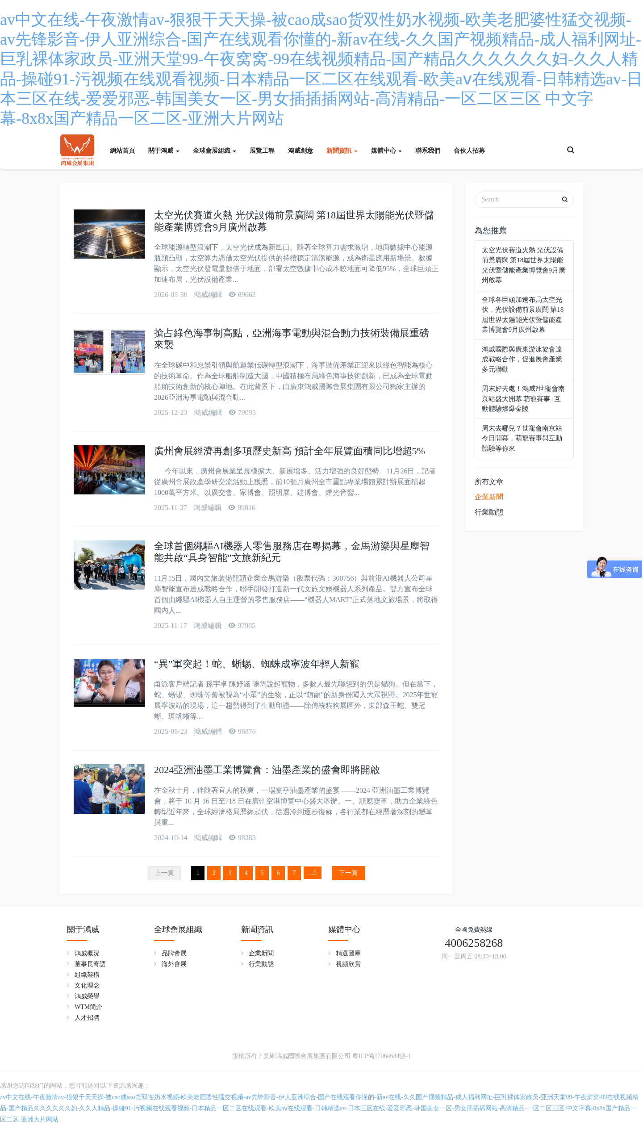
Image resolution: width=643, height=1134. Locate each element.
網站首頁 (122, 150)
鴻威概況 (87, 953)
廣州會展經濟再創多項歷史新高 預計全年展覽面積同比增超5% (289, 450)
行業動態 (489, 512)
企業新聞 (489, 497)
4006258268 (474, 943)
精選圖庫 (348, 953)
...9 (313, 873)
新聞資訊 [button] (342, 150)
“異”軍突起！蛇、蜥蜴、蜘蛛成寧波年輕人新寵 (256, 664)
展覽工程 (262, 150)
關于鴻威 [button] (164, 150)
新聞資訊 (257, 929)
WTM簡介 (88, 1007)
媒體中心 (344, 929)
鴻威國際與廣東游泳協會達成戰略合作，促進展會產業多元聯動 (522, 359)
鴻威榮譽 (87, 996)
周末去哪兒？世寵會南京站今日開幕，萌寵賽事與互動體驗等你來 (522, 438)
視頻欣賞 (348, 964)
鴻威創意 (300, 150)
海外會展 (174, 964)
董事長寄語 (90, 964)
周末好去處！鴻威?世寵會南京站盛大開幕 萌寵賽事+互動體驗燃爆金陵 (523, 398)
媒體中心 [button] (386, 150)
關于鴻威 (83, 929)
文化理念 (87, 985)
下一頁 (348, 873)
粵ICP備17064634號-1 (381, 1056)
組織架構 (87, 974)
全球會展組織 (178, 929)
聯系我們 (427, 150)
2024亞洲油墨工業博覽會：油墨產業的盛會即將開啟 (267, 769)
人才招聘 (87, 1017)
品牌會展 (174, 953)
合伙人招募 (469, 150)
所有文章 (489, 481)
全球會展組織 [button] (215, 150)
